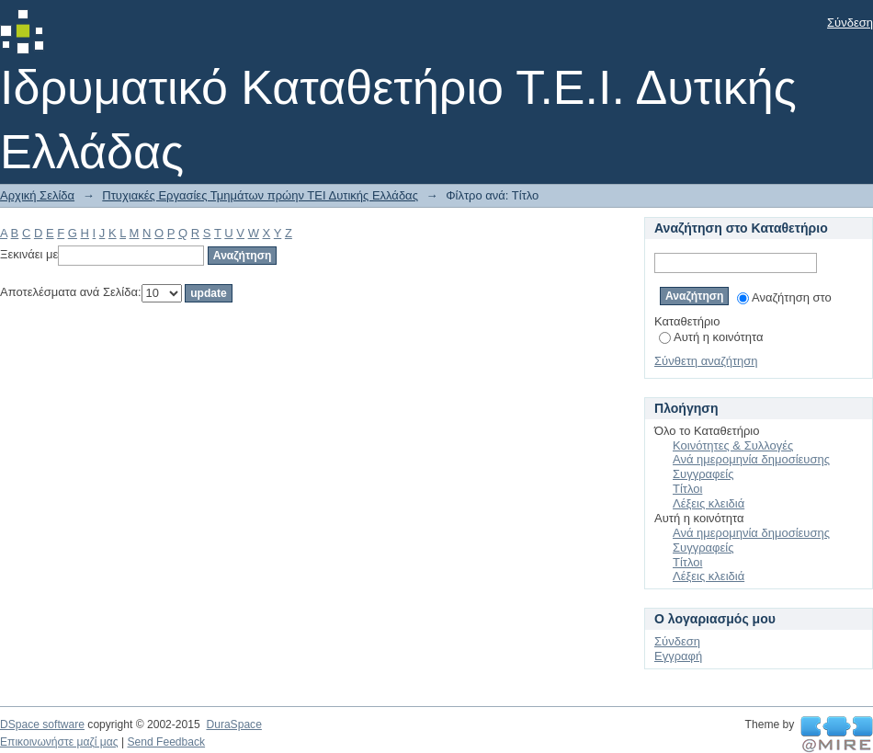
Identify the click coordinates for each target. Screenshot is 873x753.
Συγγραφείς (703, 474)
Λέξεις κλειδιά (708, 503)
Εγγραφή (678, 656)
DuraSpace (233, 724)
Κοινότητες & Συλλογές (733, 445)
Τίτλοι (687, 489)
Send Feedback (166, 742)
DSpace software (42, 724)
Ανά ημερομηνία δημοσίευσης (751, 459)
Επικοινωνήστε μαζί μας (59, 742)
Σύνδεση (850, 22)
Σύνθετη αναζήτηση (706, 361)
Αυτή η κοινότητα (711, 337)
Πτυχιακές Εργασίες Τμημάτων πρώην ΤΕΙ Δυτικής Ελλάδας (260, 195)
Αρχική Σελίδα (37, 195)
